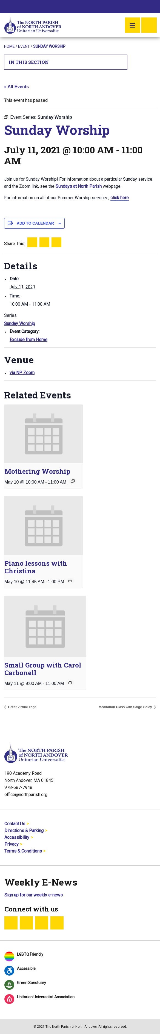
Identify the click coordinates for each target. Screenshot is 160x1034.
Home (9, 46)
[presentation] (43, 434)
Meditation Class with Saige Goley (126, 707)
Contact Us (14, 823)
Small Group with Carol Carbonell (42, 669)
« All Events (16, 86)
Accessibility (16, 837)
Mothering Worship (37, 471)
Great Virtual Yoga (21, 707)
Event (24, 46)
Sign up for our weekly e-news (33, 895)
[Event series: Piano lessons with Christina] (70, 580)
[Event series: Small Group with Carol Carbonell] (70, 682)
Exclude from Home (28, 339)
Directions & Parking (24, 830)
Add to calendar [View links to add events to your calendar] (35, 223)
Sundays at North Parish (79, 186)
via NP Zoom (22, 372)
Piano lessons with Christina (35, 567)
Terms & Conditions (23, 851)
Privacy (11, 844)
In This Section (66, 62)
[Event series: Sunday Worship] (73, 481)
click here (119, 197)
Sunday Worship (19, 323)
